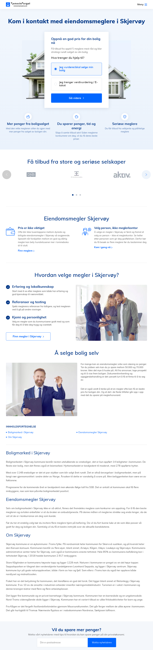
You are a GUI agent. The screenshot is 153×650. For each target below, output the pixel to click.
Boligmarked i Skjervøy (20, 423)
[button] (58, 186)
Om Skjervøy (15, 428)
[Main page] (19, 4)
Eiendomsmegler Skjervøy (92, 423)
